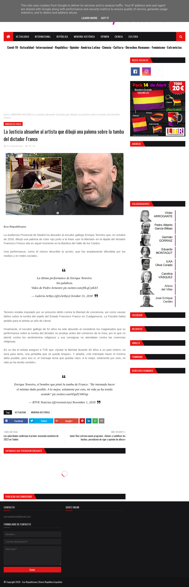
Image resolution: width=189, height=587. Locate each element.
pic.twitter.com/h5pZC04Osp (70, 394)
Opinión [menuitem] (105, 36)
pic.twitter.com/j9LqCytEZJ (80, 288)
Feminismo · (159, 47)
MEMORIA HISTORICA (22, 114)
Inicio (6, 114)
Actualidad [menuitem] (22, 36)
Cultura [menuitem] (133, 36)
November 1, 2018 (83, 402)
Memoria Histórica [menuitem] (84, 36)
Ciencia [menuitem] (119, 36)
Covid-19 (13, 47)
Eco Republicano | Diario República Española (42, 581)
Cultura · (119, 47)
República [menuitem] (62, 36)
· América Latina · (91, 47)
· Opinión (74, 47)
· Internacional (44, 47)
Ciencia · (107, 47)
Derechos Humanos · (139, 47)
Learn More (89, 18)
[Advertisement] (65, 83)
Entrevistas (174, 47)
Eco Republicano (15, 146)
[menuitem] (8, 36)
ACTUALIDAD (20, 412)
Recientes (137, 329)
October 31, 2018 (82, 296)
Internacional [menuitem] (43, 36)
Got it (105, 18)
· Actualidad (26, 47)
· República (61, 47)
